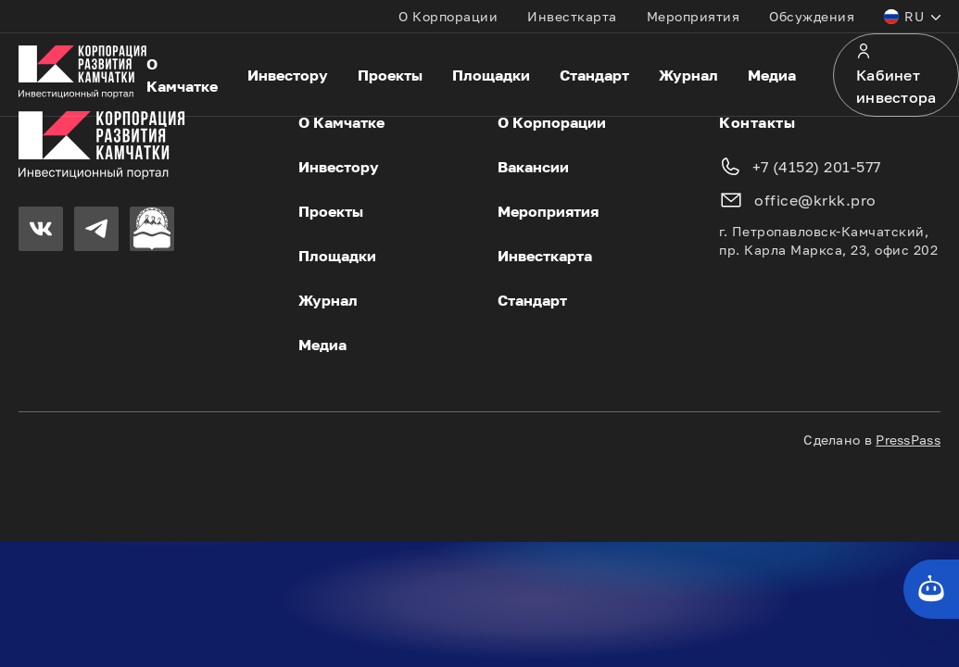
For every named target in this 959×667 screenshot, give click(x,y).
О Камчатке (182, 75)
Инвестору (287, 75)
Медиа (772, 75)
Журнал (688, 75)
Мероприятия (693, 16)
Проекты (390, 75)
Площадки (491, 75)
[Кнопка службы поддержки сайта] (931, 589)
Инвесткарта (572, 16)
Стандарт (594, 75)
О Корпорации (448, 16)
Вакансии (533, 166)
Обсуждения (811, 16)
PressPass (908, 439)
